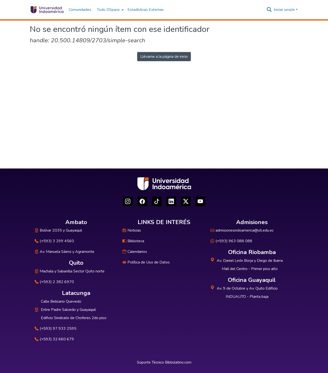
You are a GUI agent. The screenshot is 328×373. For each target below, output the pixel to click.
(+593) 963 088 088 (231, 241)
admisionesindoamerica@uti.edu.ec (242, 230)
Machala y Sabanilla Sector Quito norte (69, 271)
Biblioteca (133, 241)
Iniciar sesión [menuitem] (284, 9)
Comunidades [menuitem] (80, 9)
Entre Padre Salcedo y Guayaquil (68, 309)
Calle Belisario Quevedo (61, 301)
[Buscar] (269, 10)
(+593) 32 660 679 (54, 339)
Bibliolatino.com (178, 362)
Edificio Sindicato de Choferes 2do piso (73, 318)
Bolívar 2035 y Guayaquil (58, 230)
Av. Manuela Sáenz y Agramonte (64, 251)
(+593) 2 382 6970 (54, 282)
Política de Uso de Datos (146, 262)
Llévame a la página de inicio (164, 56)
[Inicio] (47, 10)
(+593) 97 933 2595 (55, 328)
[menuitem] (110, 10)
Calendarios (134, 251)
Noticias (131, 230)
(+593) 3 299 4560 (54, 241)
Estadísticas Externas (145, 9)
